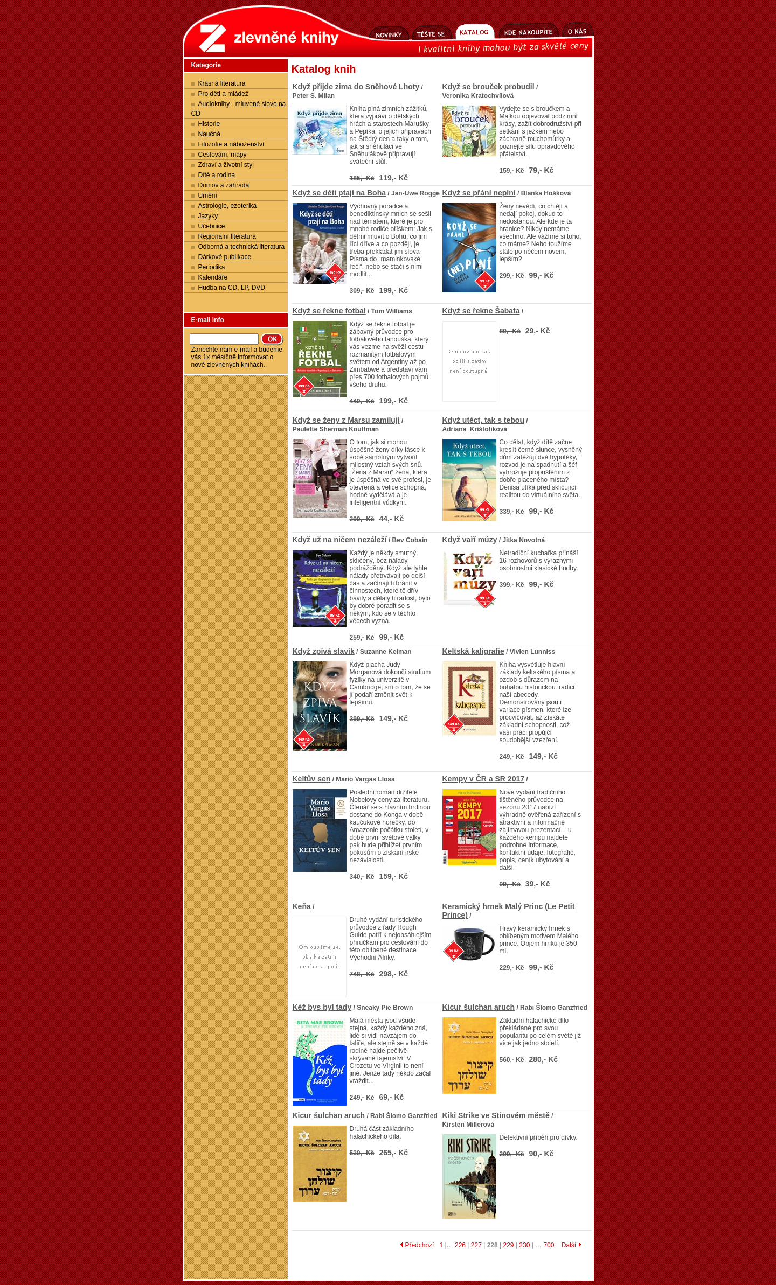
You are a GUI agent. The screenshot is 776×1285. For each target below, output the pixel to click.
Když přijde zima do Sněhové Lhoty (356, 86)
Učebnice (211, 226)
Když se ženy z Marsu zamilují (346, 420)
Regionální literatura (227, 236)
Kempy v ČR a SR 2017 (483, 778)
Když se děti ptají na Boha (339, 192)
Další (571, 1245)
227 (476, 1245)
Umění (207, 195)
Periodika (211, 267)
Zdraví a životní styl (226, 165)
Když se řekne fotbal (329, 310)
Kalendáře (213, 277)
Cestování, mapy (222, 154)
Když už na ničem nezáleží (340, 539)
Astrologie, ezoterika (227, 205)
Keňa (302, 906)
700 (548, 1245)
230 (524, 1245)
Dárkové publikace (225, 257)
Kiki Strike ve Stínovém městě (496, 1115)
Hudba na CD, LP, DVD (232, 287)
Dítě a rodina (216, 175)
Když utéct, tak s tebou (483, 420)
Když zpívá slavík (324, 651)
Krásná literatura (222, 83)
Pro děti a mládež (223, 93)
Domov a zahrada (224, 185)
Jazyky (208, 216)
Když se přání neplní (479, 192)
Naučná (209, 134)
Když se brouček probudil (488, 86)
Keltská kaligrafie (473, 651)
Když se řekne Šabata (481, 310)
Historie (209, 124)
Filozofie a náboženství (231, 144)
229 (508, 1245)
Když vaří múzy (469, 539)
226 (460, 1245)
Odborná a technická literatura (241, 246)
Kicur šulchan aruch (478, 1007)
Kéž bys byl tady (322, 1007)
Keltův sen (312, 778)
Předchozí (417, 1245)
